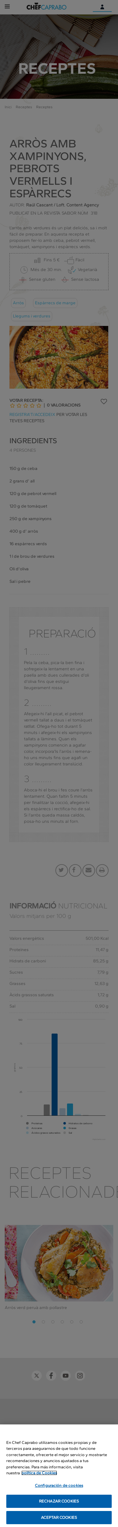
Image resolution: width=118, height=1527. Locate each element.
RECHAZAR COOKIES (59, 1505)
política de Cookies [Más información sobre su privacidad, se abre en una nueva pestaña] (39, 1477)
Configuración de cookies (59, 1490)
